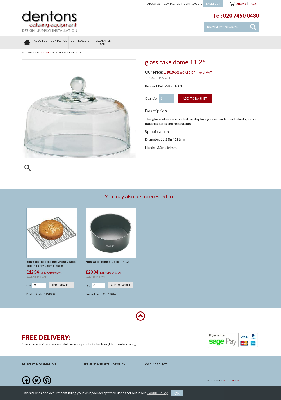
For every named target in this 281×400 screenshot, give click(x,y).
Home (45, 52)
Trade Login (213, 3)
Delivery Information (39, 364)
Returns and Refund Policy (104, 364)
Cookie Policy (156, 364)
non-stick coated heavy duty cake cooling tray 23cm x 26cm (51, 263)
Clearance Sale (103, 42)
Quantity (151, 98)
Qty (28, 285)
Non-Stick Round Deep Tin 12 (107, 261)
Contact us (172, 3)
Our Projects (192, 3)
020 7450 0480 (241, 15)
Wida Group (230, 380)
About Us (153, 3)
